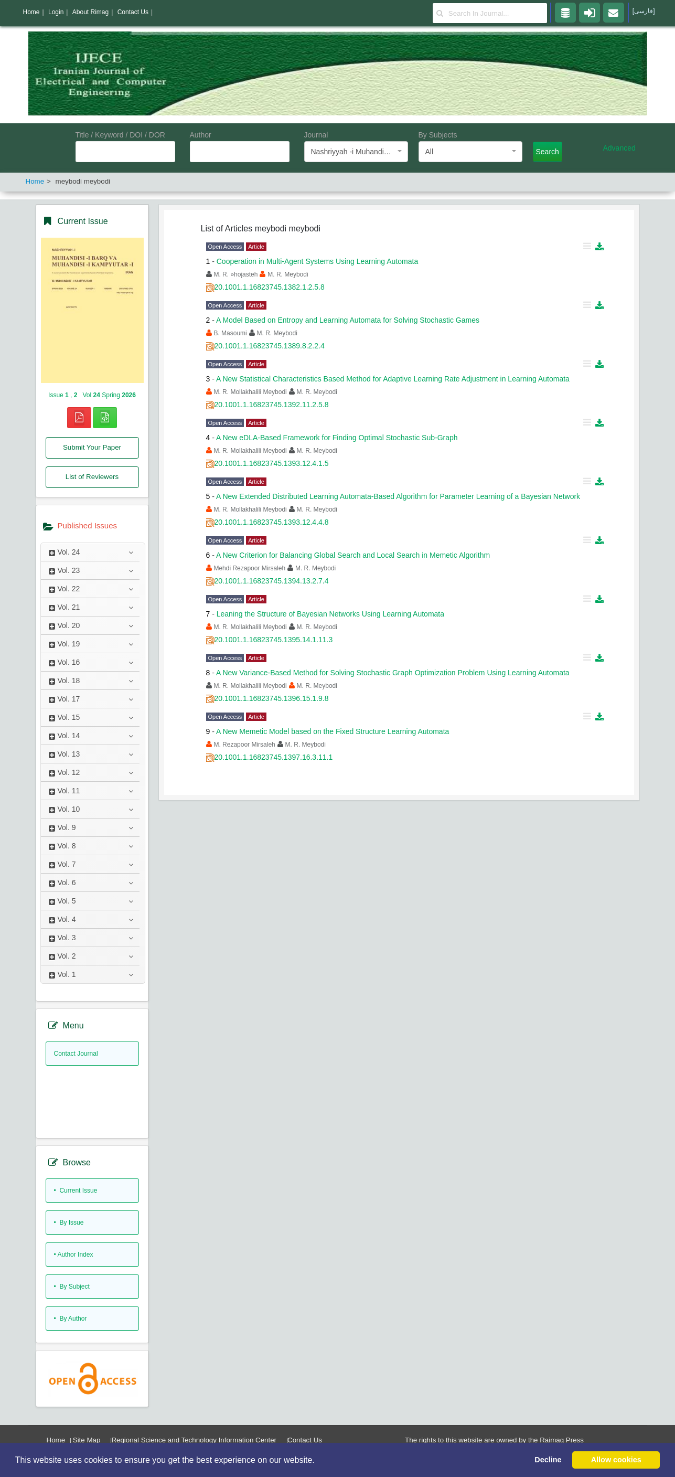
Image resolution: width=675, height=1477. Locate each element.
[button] (318, 1460)
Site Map (87, 1440)
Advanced (619, 148)
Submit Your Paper (92, 447)
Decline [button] (547, 1459)
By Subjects (438, 135)
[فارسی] (644, 11)
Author (200, 135)
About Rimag (90, 12)
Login (55, 12)
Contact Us (304, 1440)
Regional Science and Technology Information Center (193, 1440)
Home (56, 1440)
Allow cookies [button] (616, 1459)
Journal (316, 135)
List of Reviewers (92, 477)
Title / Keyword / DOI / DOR (120, 135)
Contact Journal (76, 1053)
